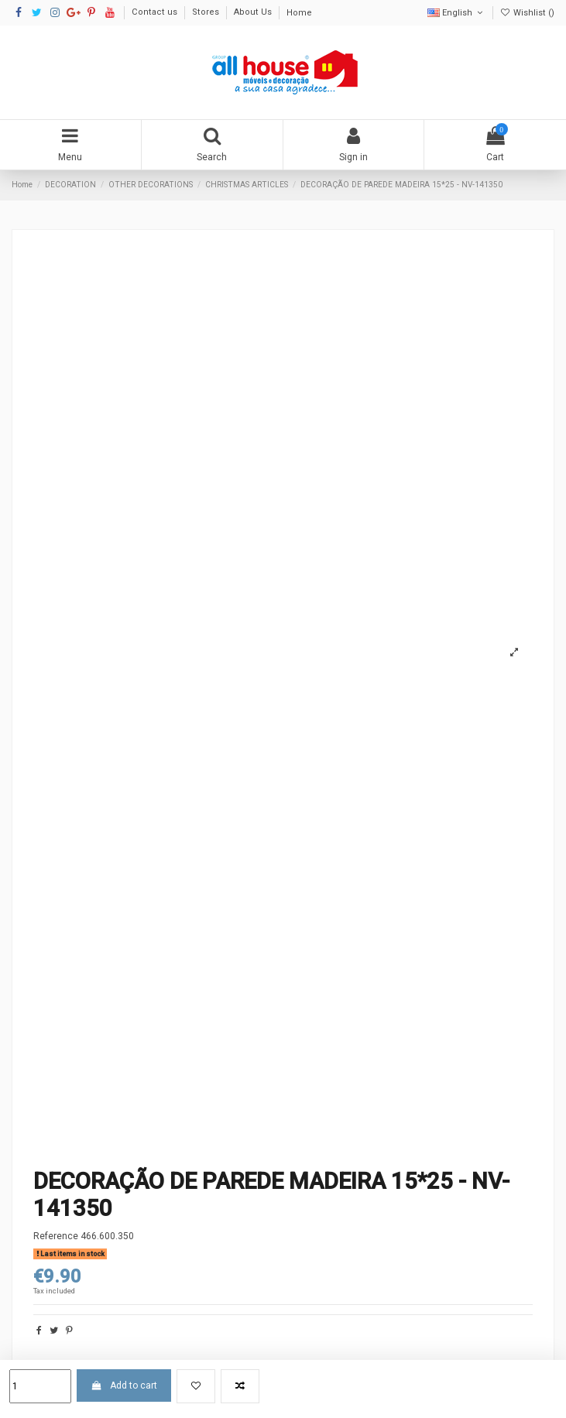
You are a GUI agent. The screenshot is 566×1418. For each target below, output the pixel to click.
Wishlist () (527, 13)
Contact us (156, 13)
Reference (55, 1236)
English (456, 13)
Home (299, 13)
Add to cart (123, 1385)
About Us (254, 13)
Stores (206, 13)
